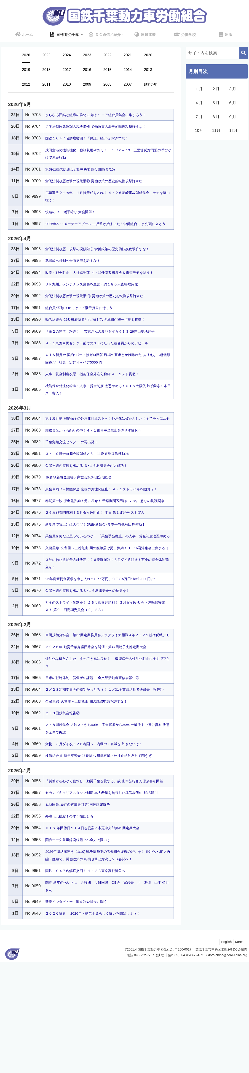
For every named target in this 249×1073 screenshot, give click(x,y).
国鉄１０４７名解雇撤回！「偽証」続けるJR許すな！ (95, 138)
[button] (243, 53)
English (224, 1053)
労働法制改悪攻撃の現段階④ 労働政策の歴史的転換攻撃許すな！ (105, 126)
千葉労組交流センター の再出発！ (76, 471)
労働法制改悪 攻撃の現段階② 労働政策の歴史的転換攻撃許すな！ (107, 256)
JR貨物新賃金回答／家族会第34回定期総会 (85, 507)
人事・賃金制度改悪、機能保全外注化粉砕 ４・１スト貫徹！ (101, 396)
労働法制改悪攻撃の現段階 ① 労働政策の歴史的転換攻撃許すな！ (106, 310)
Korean (239, 1053)
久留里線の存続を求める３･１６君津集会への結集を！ (95, 657)
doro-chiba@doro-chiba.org (227, 1066)
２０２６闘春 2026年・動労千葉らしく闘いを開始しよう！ (101, 1024)
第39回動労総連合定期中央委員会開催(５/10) (86, 169)
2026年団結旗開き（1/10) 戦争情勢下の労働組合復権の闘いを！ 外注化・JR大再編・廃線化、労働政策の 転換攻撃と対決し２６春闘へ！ (107, 962)
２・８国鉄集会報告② (65, 794)
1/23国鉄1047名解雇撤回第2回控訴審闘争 (83, 908)
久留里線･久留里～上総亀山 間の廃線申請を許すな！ (94, 782)
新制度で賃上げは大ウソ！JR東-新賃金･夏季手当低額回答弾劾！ (105, 568)
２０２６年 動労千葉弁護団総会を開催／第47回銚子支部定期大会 (105, 720)
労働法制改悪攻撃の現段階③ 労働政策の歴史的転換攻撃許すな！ (105, 181)
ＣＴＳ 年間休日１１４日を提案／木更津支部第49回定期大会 (101, 931)
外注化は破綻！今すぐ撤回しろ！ (76, 920)
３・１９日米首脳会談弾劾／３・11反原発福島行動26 (95, 483)
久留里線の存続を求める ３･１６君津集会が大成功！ (94, 495)
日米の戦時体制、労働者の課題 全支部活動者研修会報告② (101, 752)
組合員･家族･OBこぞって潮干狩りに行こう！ (87, 322)
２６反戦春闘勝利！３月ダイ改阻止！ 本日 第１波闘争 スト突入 (104, 557)
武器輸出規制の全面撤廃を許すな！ (78, 268)
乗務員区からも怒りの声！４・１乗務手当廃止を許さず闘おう (103, 459)
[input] (216, 53)
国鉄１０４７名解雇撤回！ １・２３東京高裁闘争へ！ (95, 982)
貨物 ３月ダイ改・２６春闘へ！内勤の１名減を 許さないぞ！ (103, 825)
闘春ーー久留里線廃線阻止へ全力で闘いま (84, 943)
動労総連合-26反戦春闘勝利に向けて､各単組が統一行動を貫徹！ (104, 334)
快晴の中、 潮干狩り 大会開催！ (75, 211)
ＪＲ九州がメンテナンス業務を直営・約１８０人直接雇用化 (100, 299)
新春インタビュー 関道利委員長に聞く (82, 1013)
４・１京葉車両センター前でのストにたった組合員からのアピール (107, 365)
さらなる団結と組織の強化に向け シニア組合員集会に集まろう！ (105, 114)
